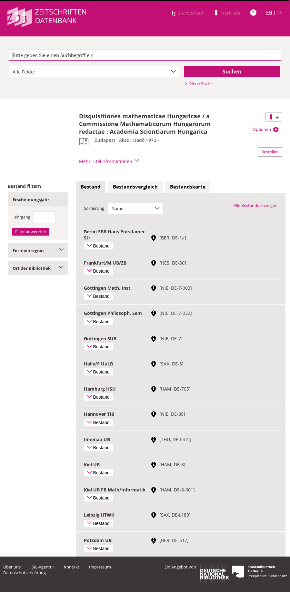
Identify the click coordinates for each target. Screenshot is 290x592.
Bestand (91, 186)
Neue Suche (198, 83)
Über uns (12, 567)
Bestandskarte (187, 186)
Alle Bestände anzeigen (255, 205)
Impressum (100, 567)
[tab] (90, 187)
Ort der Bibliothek (38, 268)
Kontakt (71, 567)
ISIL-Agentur (42, 567)
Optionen (266, 129)
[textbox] (145, 55)
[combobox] (94, 71)
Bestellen (270, 152)
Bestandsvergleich (135, 186)
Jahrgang (22, 217)
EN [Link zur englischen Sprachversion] (269, 12)
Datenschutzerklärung (24, 573)
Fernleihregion (38, 250)
